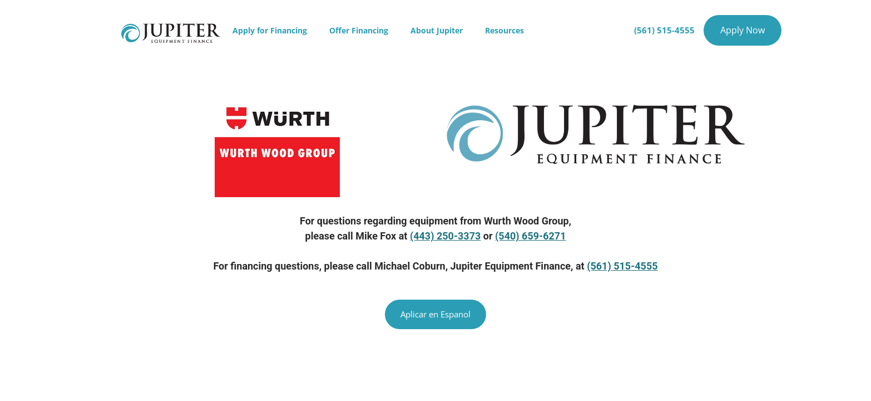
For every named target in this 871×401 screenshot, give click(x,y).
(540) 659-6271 (530, 236)
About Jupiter (436, 30)
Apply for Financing (269, 30)
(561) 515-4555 (622, 266)
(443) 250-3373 (445, 236)
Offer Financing (358, 30)
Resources (504, 30)
